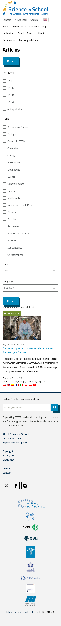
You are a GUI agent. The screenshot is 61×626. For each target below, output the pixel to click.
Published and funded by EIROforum (20, 612)
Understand (9, 33)
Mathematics (14, 198)
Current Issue (19, 26)
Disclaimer (8, 460)
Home (6, 26)
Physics (11, 212)
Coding (11, 155)
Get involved (9, 40)
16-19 (10, 102)
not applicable (14, 109)
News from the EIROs (19, 205)
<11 (9, 81)
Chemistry (13, 148)
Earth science (14, 162)
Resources (13, 226)
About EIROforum (12, 438)
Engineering (13, 170)
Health (11, 191)
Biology (11, 134)
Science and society (18, 233)
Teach (21, 33)
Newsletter (21, 20)
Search (34, 20)
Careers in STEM (16, 141)
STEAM (11, 240)
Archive (7, 468)
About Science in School (16, 434)
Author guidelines (28, 40)
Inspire (45, 26)
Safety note (9, 455)
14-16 (10, 95)
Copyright (8, 451)
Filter (11, 61)
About (40, 33)
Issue (5, 264)
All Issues (34, 26)
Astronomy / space (18, 127)
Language (8, 281)
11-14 (10, 88)
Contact (7, 20)
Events (31, 33)
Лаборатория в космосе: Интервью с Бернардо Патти (28, 350)
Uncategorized (15, 255)
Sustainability (14, 248)
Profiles (11, 219)
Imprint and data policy (15, 442)
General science (15, 184)
